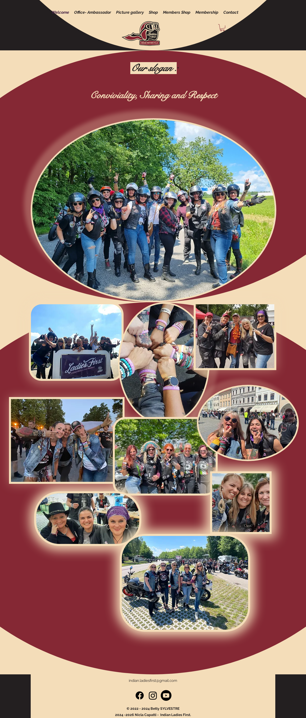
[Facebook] (139, 695)
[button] (222, 27)
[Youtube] (166, 695)
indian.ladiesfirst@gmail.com (153, 680)
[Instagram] (153, 695)
